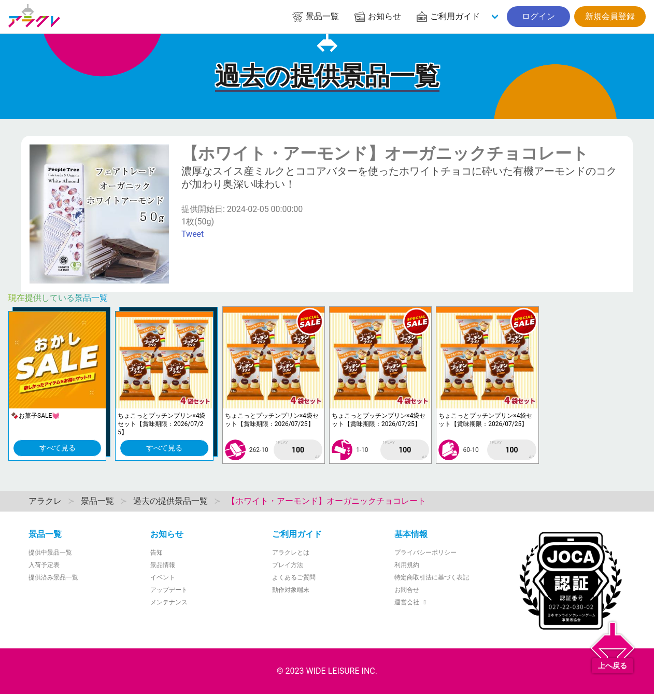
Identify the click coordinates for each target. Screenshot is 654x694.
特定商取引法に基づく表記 (431, 577)
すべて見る (57, 448)
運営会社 (411, 602)
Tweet (192, 234)
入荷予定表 (44, 565)
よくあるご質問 (294, 577)
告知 (156, 552)
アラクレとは (290, 552)
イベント (162, 577)
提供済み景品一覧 (53, 577)
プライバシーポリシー (425, 552)
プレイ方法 (287, 565)
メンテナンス (169, 602)
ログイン (538, 16)
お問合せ (406, 589)
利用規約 (406, 565)
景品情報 (162, 565)
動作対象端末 (290, 589)
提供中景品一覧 (50, 552)
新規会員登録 (610, 16)
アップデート (169, 589)
